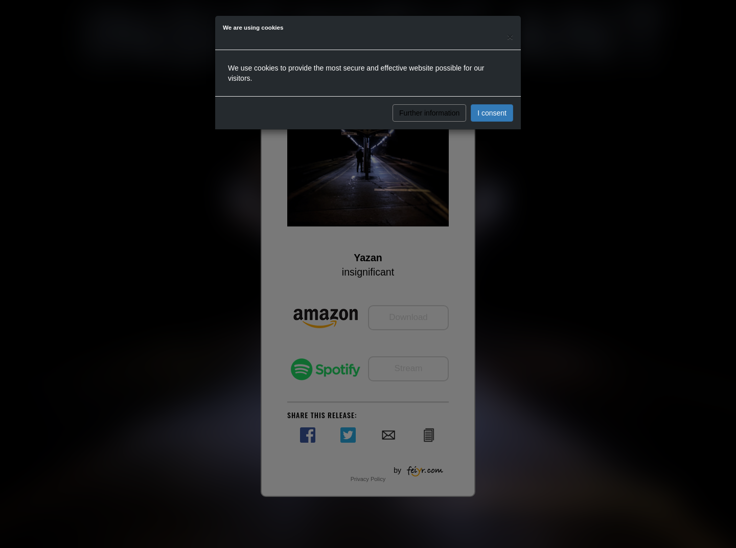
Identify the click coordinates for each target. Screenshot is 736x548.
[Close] (510, 36)
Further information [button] (429, 113)
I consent (492, 113)
